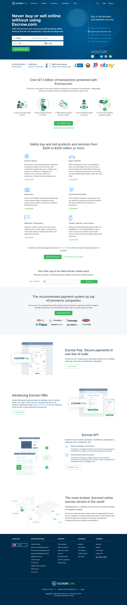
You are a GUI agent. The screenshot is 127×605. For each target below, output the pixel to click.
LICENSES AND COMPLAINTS (66, 589)
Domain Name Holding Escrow (40, 550)
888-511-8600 (63, 248)
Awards (98, 547)
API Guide (81, 556)
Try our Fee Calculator (74, 257)
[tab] (35, 3)
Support (61, 539)
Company (99, 539)
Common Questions (64, 559)
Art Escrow (34, 572)
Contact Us (99, 553)
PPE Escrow (35, 569)
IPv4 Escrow (35, 563)
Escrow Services (37, 539)
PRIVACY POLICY (47, 589)
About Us (98, 544)
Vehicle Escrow (35, 544)
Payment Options (63, 547)
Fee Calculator (62, 544)
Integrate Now (73, 467)
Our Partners (82, 550)
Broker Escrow (35, 559)
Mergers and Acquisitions (38, 566)
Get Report (89, 281)
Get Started (81, 547)
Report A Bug (62, 563)
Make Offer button (40, 405)
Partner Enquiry (82, 553)
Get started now (20, 49)
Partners (81, 539)
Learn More (28, 179)
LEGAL (82, 589)
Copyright (48, 593)
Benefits (80, 544)
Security (60, 553)
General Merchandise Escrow (40, 553)
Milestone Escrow (36, 556)
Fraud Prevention (63, 556)
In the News (99, 550)
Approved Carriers (63, 550)
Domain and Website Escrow (39, 547)
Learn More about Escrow (63, 128)
